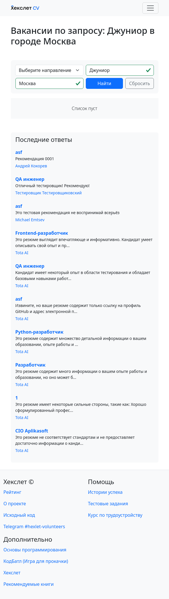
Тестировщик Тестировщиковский (48, 192)
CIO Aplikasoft (31, 431)
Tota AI (22, 252)
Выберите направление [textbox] (45, 70)
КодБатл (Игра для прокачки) (35, 561)
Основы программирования (34, 550)
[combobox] (49, 70)
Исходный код (19, 515)
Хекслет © (18, 481)
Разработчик (30, 365)
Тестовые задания (108, 503)
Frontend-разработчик (41, 233)
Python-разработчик (39, 332)
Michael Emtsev (30, 219)
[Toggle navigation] (150, 8)
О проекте (14, 503)
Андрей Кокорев (31, 166)
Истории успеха (105, 492)
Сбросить (139, 83)
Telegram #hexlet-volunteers (34, 526)
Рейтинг (12, 492)
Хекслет (11, 572)
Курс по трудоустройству (115, 515)
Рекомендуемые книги (28, 584)
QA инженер (30, 179)
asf (18, 152)
